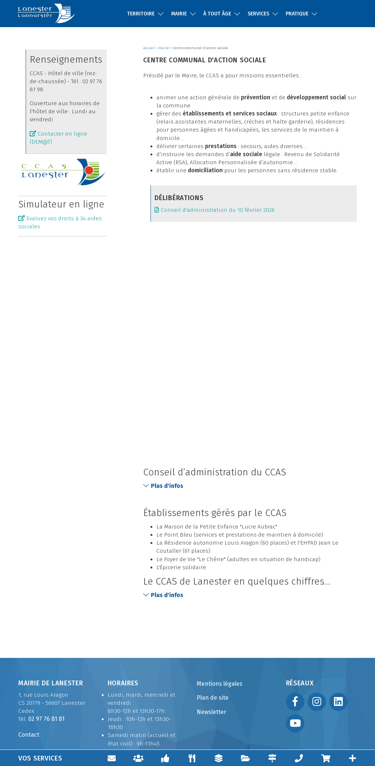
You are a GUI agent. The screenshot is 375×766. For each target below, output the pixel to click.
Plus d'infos (163, 485)
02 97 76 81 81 (46, 718)
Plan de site (213, 697)
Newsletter (211, 711)
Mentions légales (219, 683)
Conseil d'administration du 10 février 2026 (218, 210)
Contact (28, 734)
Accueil (149, 48)
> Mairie (163, 48)
